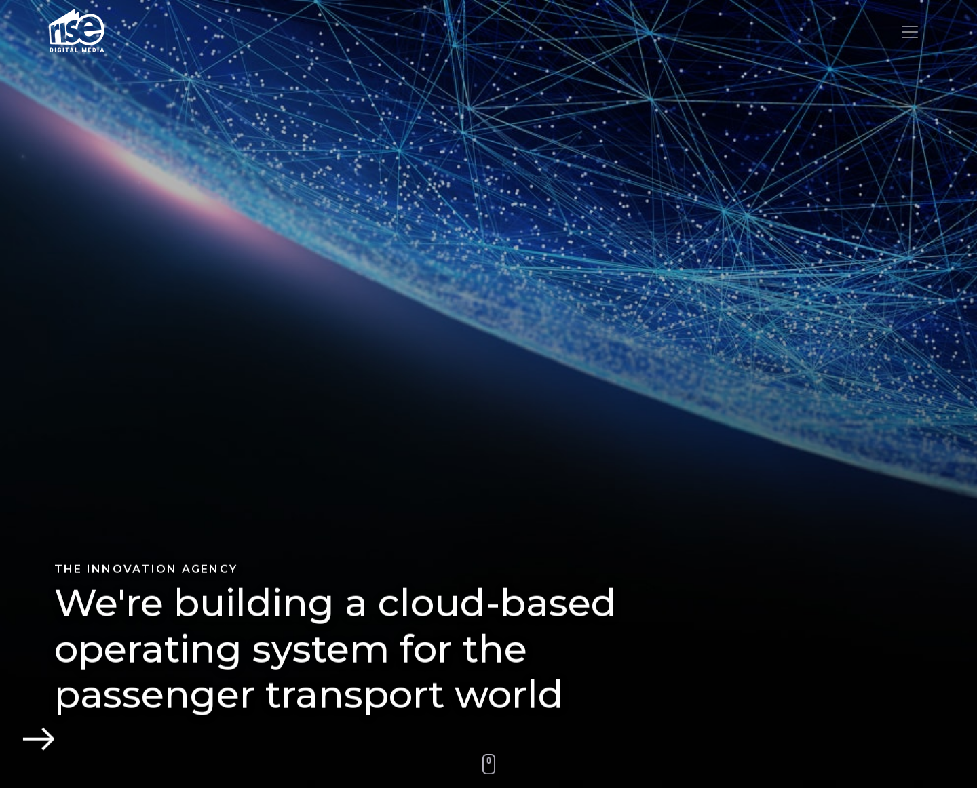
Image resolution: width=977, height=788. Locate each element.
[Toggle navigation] (910, 32)
